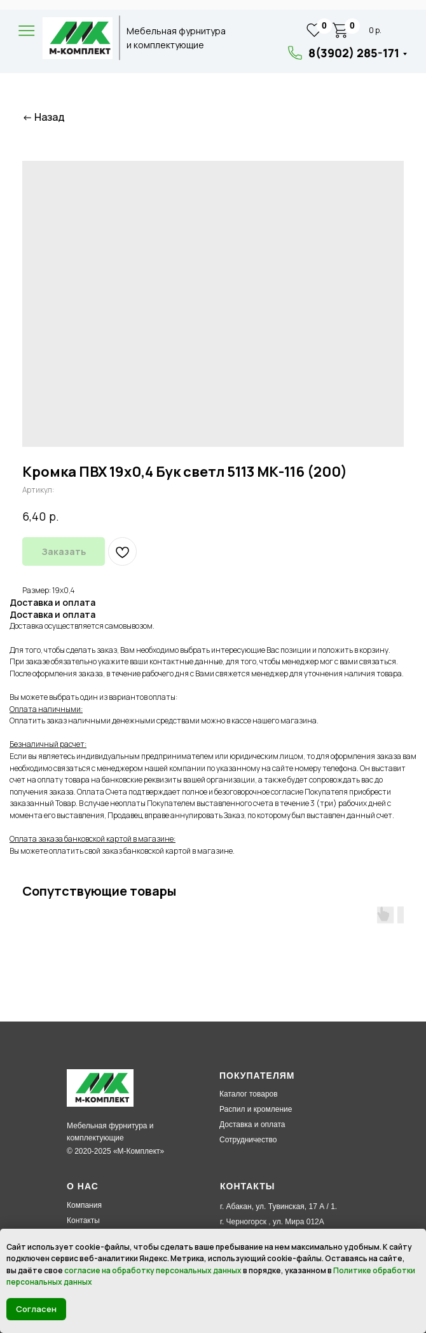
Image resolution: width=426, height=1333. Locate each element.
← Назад (43, 117)
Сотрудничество (248, 1139)
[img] (78, 38)
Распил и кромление (255, 1109)
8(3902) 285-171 (353, 52)
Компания (84, 1205)
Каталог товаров (248, 1094)
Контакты (83, 1220)
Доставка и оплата (252, 1124)
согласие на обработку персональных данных (153, 1270)
